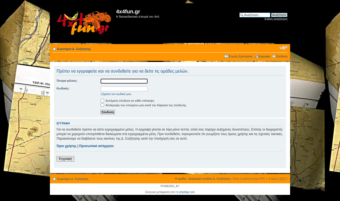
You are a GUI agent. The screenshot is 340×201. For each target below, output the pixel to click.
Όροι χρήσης (67, 146)
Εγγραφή (264, 56)
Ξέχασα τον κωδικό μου (116, 94)
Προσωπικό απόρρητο (96, 146)
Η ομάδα (180, 178)
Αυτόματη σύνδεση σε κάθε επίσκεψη (127, 100)
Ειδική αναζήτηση (276, 19)
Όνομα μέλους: (67, 80)
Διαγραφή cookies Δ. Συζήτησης (210, 178)
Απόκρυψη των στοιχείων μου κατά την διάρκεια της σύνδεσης (143, 105)
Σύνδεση (281, 56)
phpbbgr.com (187, 192)
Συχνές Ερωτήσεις (240, 56)
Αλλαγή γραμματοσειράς (283, 47)
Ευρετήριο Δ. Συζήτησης (74, 48)
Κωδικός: (63, 88)
